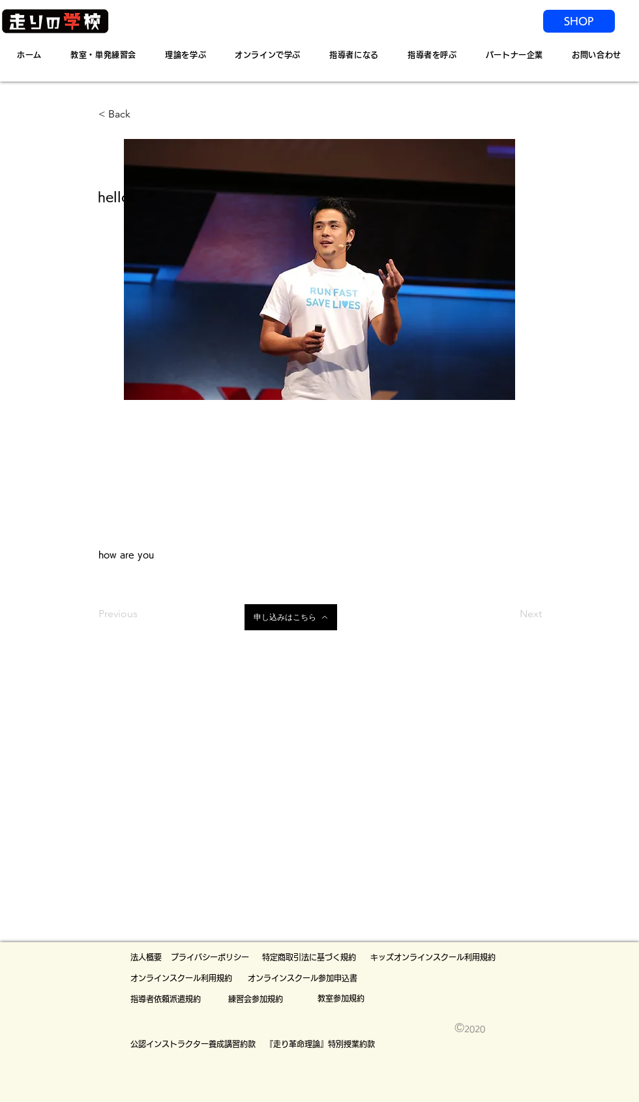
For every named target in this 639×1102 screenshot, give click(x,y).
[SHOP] (579, 21)
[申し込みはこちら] (291, 617)
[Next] (509, 614)
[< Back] (141, 114)
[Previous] (141, 614)
